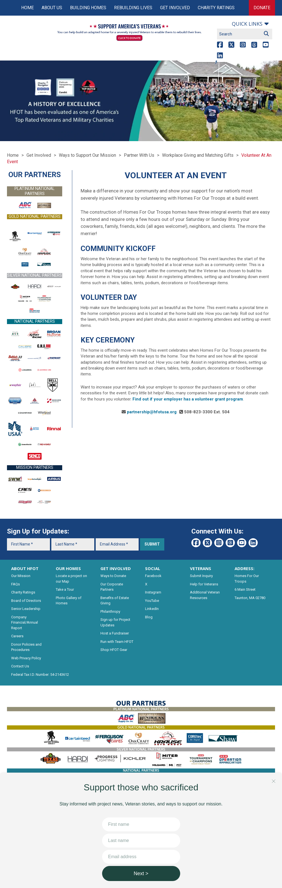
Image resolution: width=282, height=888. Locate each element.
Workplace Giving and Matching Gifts (197, 155)
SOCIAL (152, 568)
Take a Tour (65, 589)
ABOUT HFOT (24, 568)
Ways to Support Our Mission (87, 155)
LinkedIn (152, 609)
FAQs (15, 584)
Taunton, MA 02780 (250, 598)
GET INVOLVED (115, 568)
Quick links (247, 23)
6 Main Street (245, 589)
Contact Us (20, 666)
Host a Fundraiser (114, 633)
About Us (52, 7)
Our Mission (20, 576)
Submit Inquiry (201, 576)
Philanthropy (110, 611)
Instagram (153, 592)
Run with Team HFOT (116, 642)
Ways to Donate (113, 576)
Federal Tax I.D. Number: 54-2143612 (40, 674)
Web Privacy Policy (26, 658)
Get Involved (175, 7)
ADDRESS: (244, 568)
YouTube (152, 601)
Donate (262, 7)
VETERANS (200, 568)
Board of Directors (26, 601)
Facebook (153, 576)
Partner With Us (139, 155)
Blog (149, 617)
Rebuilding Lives (133, 7)
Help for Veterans (204, 584)
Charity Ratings (216, 7)
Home (27, 7)
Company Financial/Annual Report (24, 622)
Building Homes (88, 7)
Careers (17, 636)
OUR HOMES (68, 568)
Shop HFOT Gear (113, 650)
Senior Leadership (25, 609)
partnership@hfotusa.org (152, 411)
